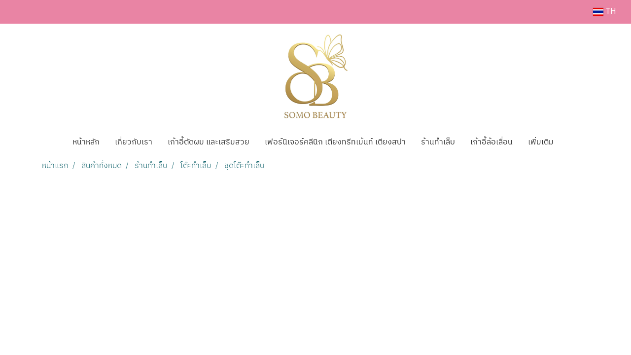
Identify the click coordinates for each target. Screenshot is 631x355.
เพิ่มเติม (541, 142)
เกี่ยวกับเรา (133, 142)
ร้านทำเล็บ (438, 142)
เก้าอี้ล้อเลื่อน (491, 142)
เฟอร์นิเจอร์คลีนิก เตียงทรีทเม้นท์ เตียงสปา (335, 142)
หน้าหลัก (86, 142)
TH (604, 11)
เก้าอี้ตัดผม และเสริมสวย (208, 142)
